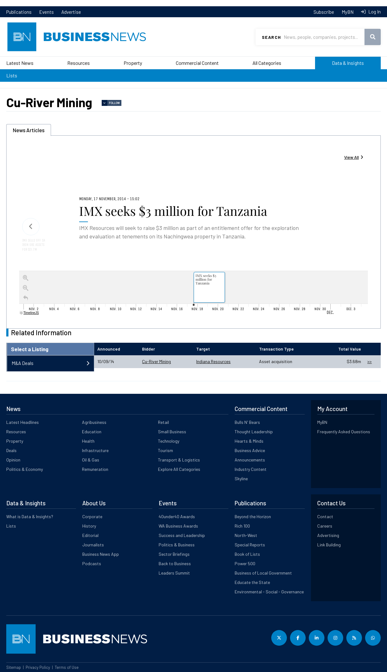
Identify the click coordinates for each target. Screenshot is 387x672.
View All (351, 157)
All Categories (266, 63)
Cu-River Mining (156, 361)
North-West (246, 535)
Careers (324, 526)
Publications (19, 12)
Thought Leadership (254, 431)
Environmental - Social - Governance (269, 591)
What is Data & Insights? (29, 516)
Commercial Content (197, 63)
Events (46, 12)
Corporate (92, 516)
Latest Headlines (22, 422)
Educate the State (252, 582)
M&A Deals (22, 363)
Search (271, 37)
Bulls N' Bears (247, 422)
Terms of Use (67, 667)
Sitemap (13, 667)
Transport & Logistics (179, 459)
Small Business (172, 431)
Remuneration (95, 469)
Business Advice (250, 450)
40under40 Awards (177, 516)
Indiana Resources (213, 361)
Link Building (329, 544)
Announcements (250, 459)
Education (91, 431)
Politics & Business (177, 544)
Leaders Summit (174, 573)
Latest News (19, 63)
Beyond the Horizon (253, 516)
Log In (374, 11)
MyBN (348, 12)
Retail (163, 422)
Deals (11, 450)
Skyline (241, 478)
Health (88, 441)
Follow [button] (114, 103)
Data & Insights (348, 63)
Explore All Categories (179, 469)
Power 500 (245, 563)
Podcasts (91, 563)
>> (369, 361)
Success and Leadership (182, 535)
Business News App (100, 554)
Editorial (90, 535)
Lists (11, 75)
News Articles (28, 130)
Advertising (328, 535)
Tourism (165, 450)
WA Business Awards (178, 526)
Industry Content (251, 469)
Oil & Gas (90, 459)
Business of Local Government (263, 573)
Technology (168, 441)
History (89, 526)
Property (133, 63)
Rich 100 (242, 526)
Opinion (13, 459)
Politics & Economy (24, 469)
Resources (78, 63)
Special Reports (250, 544)
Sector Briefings (174, 554)
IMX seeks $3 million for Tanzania (173, 210)
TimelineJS (29, 313)
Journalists (93, 544)
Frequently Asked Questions (343, 431)
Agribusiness (94, 422)
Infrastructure (95, 450)
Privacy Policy (38, 667)
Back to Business (175, 563)
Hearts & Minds (249, 441)
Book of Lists (247, 554)
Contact (325, 516)
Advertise (71, 12)
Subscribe (323, 12)
